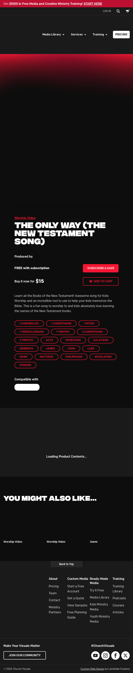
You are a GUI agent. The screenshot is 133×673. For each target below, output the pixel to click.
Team (53, 593)
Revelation (103, 356)
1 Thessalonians (32, 331)
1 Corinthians (61, 323)
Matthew (46, 356)
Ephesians (73, 340)
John (71, 348)
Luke (91, 348)
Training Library (118, 588)
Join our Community (25, 655)
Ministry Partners (55, 609)
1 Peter (89, 323)
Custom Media (77, 579)
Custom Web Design (92, 668)
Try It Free (97, 590)
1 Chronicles (29, 323)
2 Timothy (26, 340)
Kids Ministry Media (99, 607)
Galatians (100, 340)
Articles (118, 612)
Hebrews (26, 348)
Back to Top (66, 564)
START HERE (93, 4)
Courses (118, 605)
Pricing (121, 34)
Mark (23, 356)
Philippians (74, 356)
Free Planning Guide (77, 614)
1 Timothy (63, 331)
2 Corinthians (92, 331)
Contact (54, 600)
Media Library (51, 34)
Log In (107, 11)
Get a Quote (75, 598)
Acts (49, 340)
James (50, 348)
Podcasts (119, 598)
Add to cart (103, 281)
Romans (25, 365)
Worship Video (24, 218)
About (53, 579)
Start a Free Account (75, 588)
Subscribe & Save (100, 268)
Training (98, 34)
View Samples (77, 605)
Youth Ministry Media (100, 619)
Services (77, 34)
